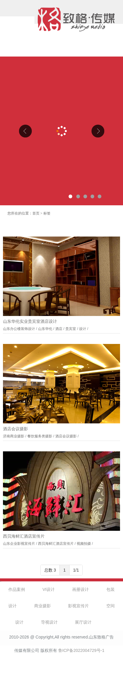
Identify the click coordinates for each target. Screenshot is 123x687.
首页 (36, 213)
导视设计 (49, 622)
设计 (82, 329)
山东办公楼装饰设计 (19, 329)
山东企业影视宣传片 (19, 544)
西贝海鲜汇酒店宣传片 (24, 536)
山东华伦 (45, 329)
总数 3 (50, 570)
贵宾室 (70, 329)
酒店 (58, 329)
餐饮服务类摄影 (39, 436)
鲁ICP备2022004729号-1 (81, 650)
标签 (47, 213)
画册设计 (80, 589)
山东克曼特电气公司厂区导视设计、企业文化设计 (61, 131)
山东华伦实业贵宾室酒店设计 (30, 321)
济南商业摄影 (13, 436)
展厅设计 (83, 622)
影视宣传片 (78, 605)
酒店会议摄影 (15, 429)
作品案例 (16, 589)
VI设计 (48, 589)
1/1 (76, 570)
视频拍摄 (84, 544)
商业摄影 (42, 605)
